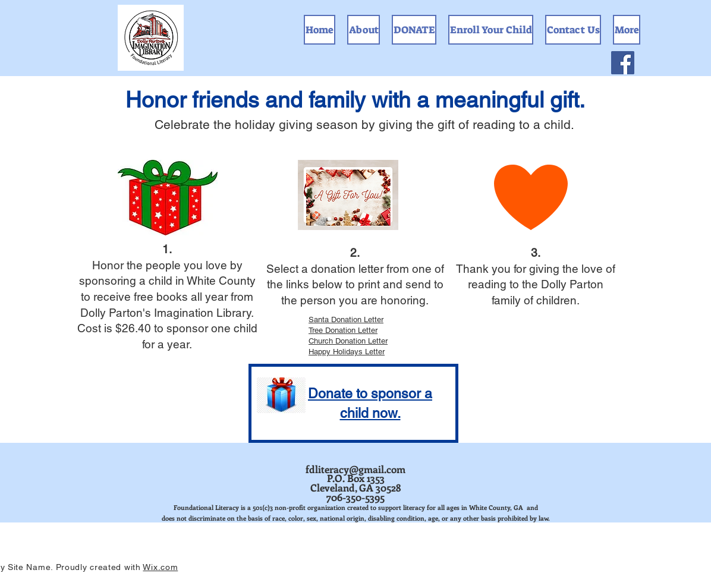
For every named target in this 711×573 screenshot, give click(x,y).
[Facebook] (622, 62)
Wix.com (160, 567)
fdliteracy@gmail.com (355, 469)
